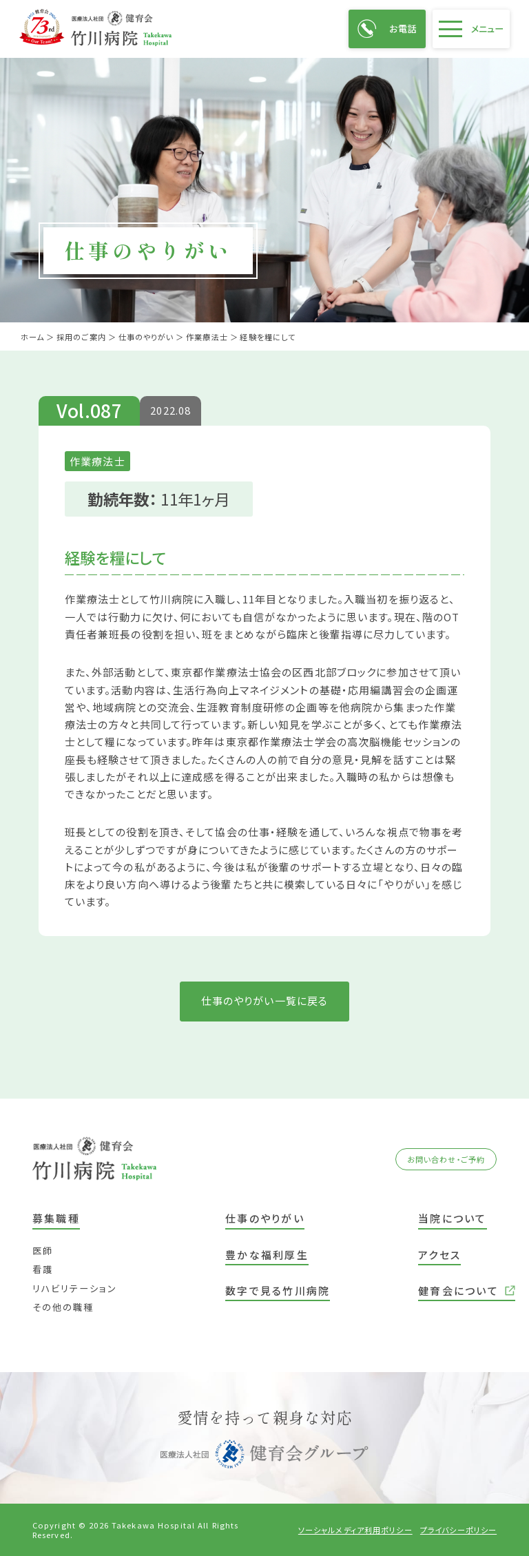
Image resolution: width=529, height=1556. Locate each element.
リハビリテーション (74, 1288)
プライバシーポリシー (458, 1530)
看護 (42, 1269)
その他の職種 (63, 1307)
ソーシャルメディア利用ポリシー (355, 1530)
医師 (42, 1250)
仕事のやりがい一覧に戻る (265, 1000)
